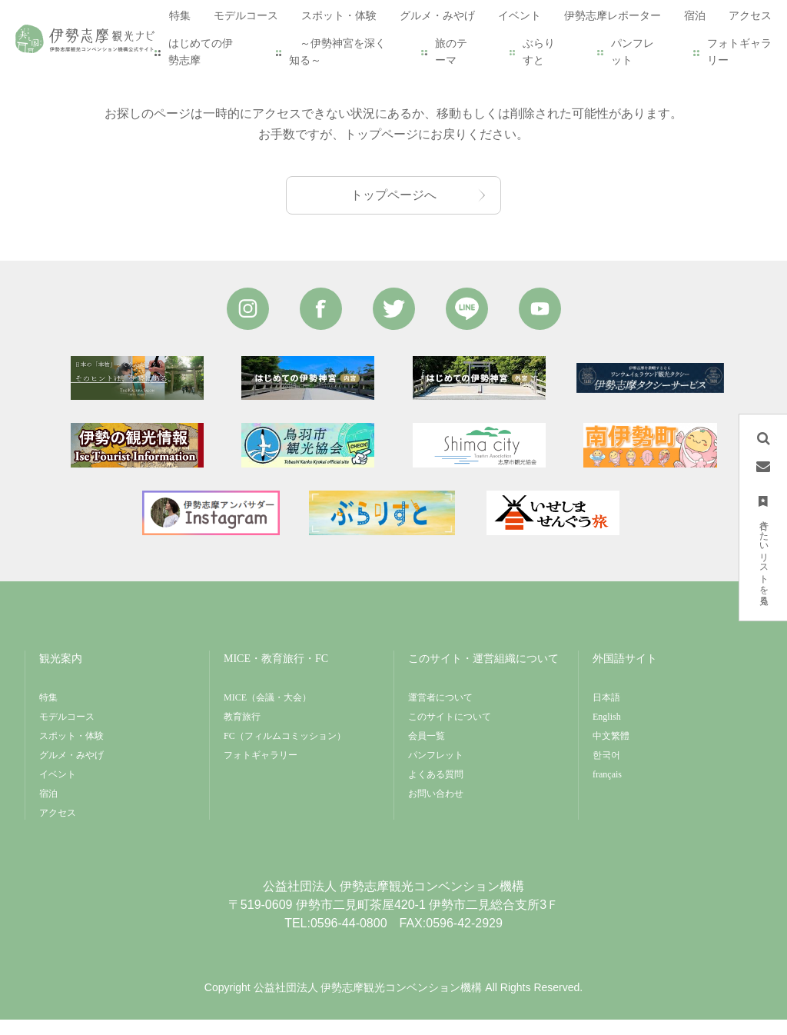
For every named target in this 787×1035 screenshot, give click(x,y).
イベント (57, 790)
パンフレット (632, 52)
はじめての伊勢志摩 (200, 52)
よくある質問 (435, 790)
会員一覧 (426, 752)
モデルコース (67, 732)
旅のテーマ (451, 52)
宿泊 (48, 809)
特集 (48, 713)
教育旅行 (242, 732)
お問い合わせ (435, 809)
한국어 (606, 771)
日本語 (606, 713)
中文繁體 (611, 752)
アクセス (57, 829)
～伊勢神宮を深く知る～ (337, 52)
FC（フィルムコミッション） (285, 752)
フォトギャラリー (739, 52)
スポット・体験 (71, 752)
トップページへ (393, 210)
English (607, 732)
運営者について (440, 713)
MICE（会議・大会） (267, 713)
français (607, 790)
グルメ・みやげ (71, 771)
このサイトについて (449, 732)
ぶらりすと (539, 52)
